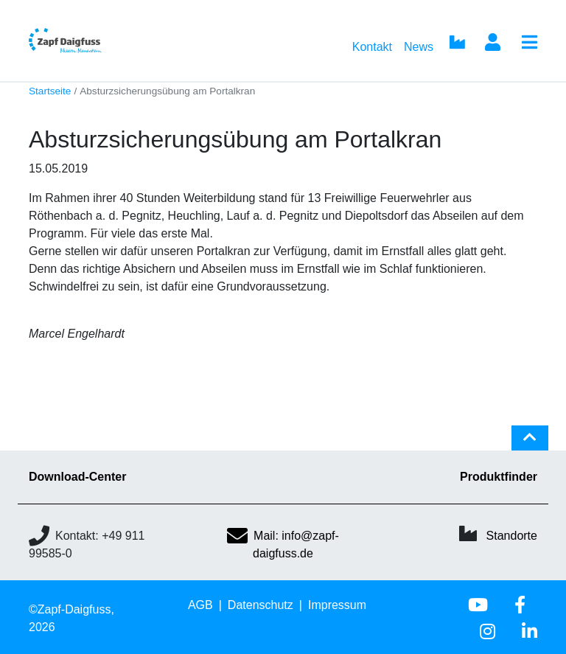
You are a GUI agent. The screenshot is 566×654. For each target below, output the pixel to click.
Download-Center (77, 476)
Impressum (337, 605)
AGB (200, 605)
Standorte (511, 535)
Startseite (50, 91)
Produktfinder (498, 476)
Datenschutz (260, 605)
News (418, 47)
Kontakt (372, 47)
